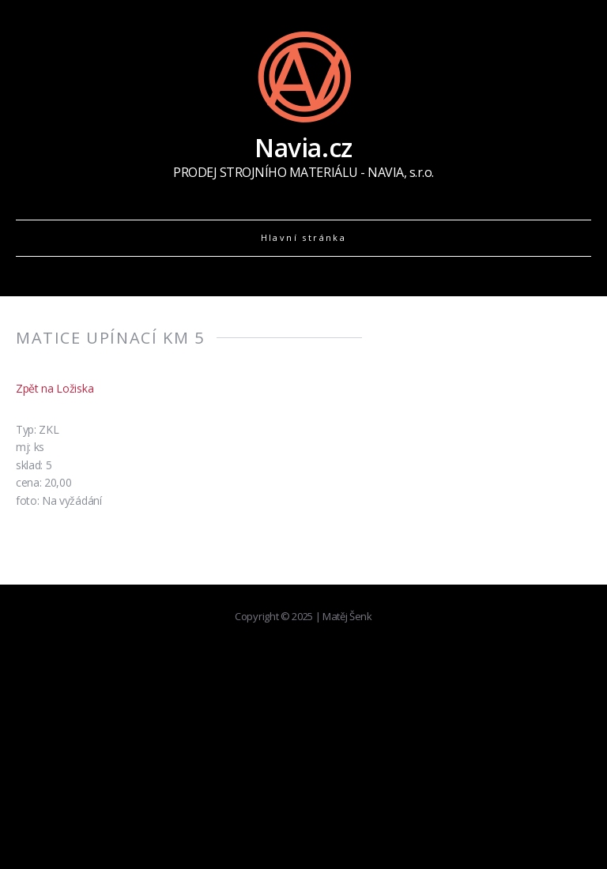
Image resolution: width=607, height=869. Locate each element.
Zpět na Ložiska (54, 388)
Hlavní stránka (304, 237)
